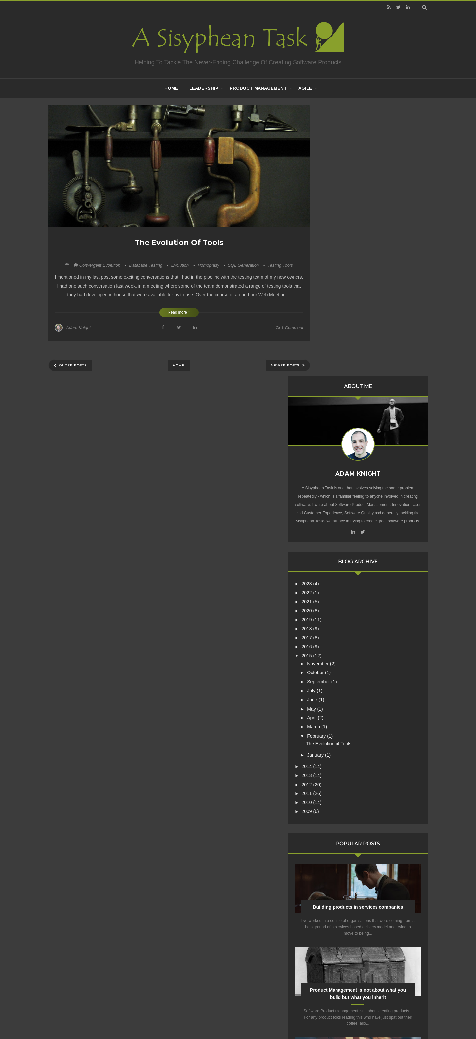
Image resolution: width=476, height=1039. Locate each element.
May (342, 443)
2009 (338, 546)
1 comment (289, 327)
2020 (338, 345)
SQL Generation (247, 265)
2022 (338, 327)
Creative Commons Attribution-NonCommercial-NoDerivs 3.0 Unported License (364, 918)
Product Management (258, 88)
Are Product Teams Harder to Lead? (373, 822)
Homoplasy (212, 265)
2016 (338, 381)
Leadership (203, 88)
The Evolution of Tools (179, 242)
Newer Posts (286, 365)
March (344, 461)
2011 (338, 528)
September (349, 416)
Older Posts (72, 365)
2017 (338, 372)
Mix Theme (325, 1017)
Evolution (183, 265)
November (348, 398)
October (346, 407)
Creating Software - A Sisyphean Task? (228, 1017)
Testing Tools (280, 265)
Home (179, 365)
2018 (338, 363)
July (342, 425)
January (346, 489)
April (342, 452)
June (343, 434)
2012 (338, 519)
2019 (338, 354)
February (347, 470)
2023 (338, 318)
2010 (338, 537)
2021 (338, 336)
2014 (338, 501)
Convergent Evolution (103, 265)
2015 (338, 390)
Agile (305, 88)
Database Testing (149, 265)
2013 (338, 510)
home (171, 88)
